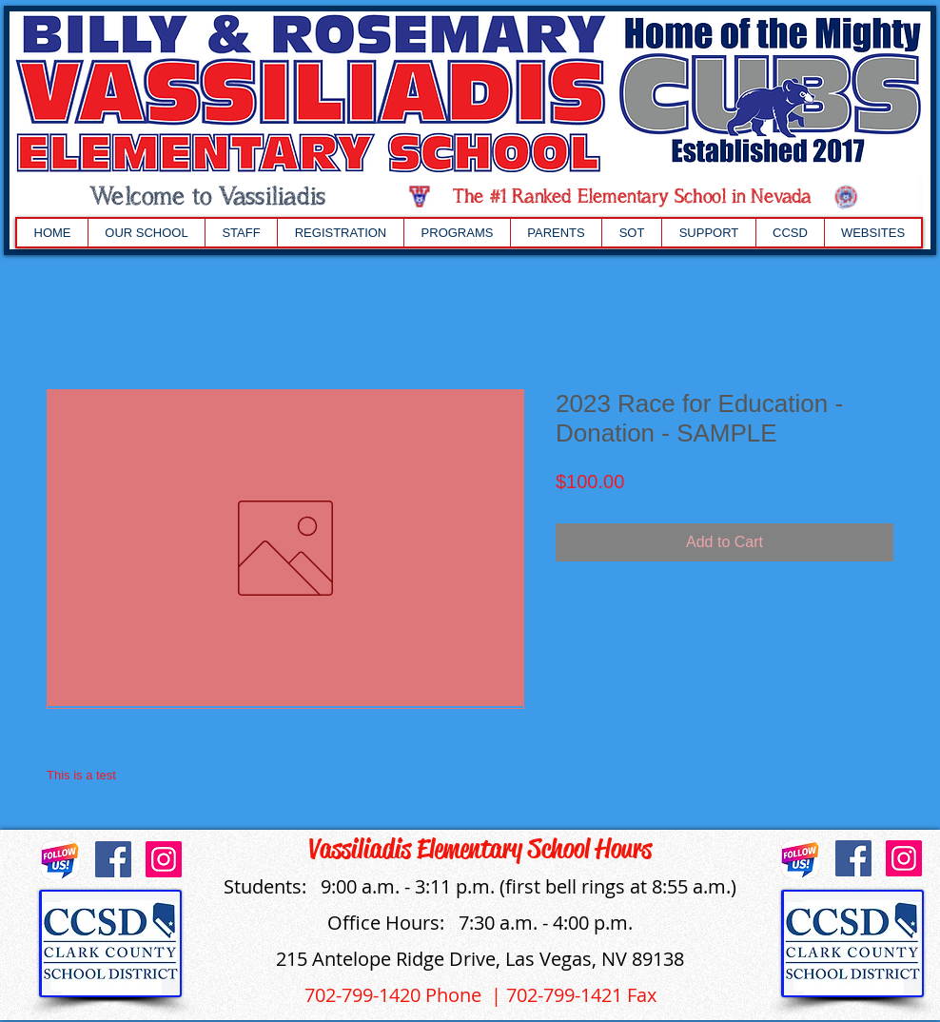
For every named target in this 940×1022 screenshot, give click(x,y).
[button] (146, 232)
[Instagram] (164, 859)
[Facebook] (113, 859)
